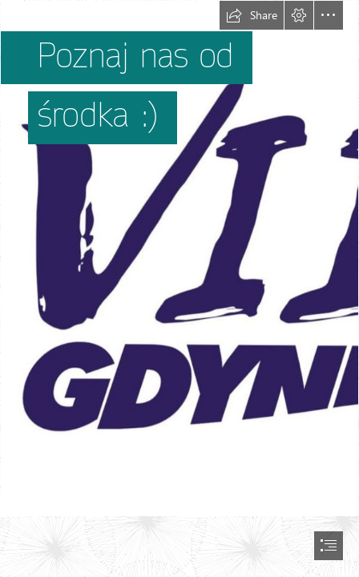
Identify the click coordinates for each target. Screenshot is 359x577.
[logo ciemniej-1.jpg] (179, 258)
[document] (179, 288)
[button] (252, 15)
